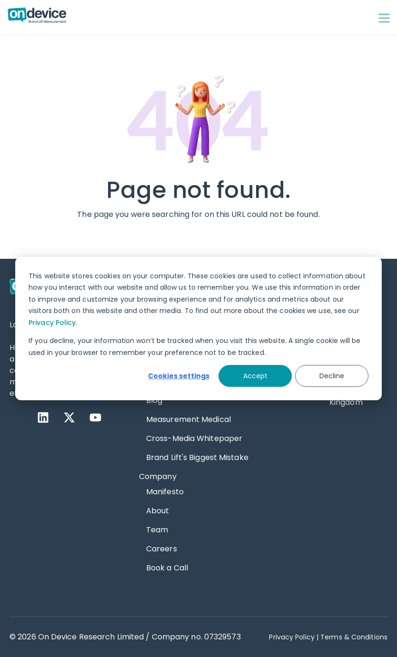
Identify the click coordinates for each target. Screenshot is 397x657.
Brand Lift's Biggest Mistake (197, 457)
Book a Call (167, 567)
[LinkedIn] (43, 417)
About (157, 510)
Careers (161, 548)
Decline (331, 376)
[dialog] (198, 329)
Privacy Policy (52, 322)
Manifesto (165, 491)
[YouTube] (95, 417)
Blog (154, 400)
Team (157, 529)
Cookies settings (178, 376)
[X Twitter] (69, 417)
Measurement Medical (188, 419)
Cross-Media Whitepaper (194, 438)
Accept (255, 376)
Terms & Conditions (353, 637)
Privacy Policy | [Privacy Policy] (293, 637)
